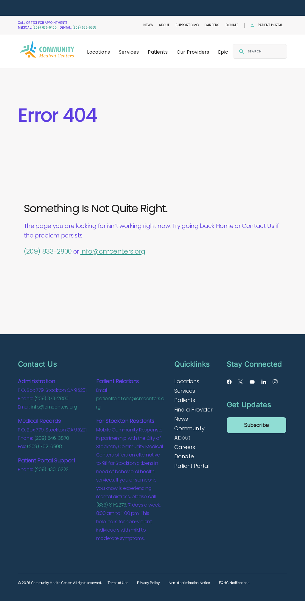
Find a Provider (193, 409)
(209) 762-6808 (44, 446)
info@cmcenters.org (112, 251)
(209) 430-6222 (51, 469)
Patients (157, 52)
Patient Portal (270, 25)
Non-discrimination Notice (189, 582)
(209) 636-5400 (44, 27)
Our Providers (193, 52)
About (164, 25)
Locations (98, 52)
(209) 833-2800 (48, 251)
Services (129, 52)
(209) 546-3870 (51, 438)
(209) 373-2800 (51, 398)
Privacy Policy (148, 582)
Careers (212, 25)
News (148, 25)
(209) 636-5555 (84, 27)
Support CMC (187, 25)
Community (189, 428)
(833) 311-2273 (111, 504)
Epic (223, 52)
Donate (231, 25)
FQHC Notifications (234, 582)
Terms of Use (118, 582)
